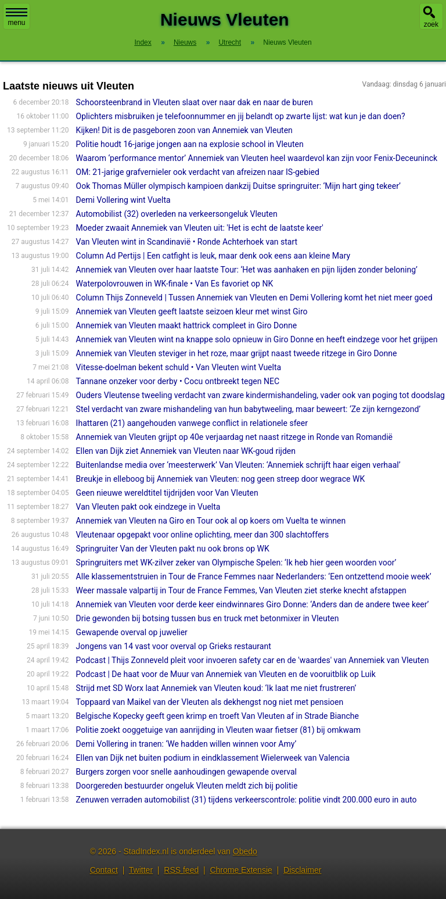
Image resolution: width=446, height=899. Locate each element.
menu (16, 17)
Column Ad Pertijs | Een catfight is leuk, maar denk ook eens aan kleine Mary (213, 255)
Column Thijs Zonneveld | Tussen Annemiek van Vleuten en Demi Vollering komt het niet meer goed (254, 297)
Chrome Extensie (241, 870)
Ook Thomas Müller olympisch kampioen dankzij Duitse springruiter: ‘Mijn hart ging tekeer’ (238, 186)
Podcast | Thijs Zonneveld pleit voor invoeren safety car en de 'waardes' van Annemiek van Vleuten (252, 660)
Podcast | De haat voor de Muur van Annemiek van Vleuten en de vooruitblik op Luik (226, 674)
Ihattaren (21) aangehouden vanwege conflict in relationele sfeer (192, 423)
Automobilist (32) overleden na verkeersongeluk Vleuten (177, 214)
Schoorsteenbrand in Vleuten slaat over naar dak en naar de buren (194, 102)
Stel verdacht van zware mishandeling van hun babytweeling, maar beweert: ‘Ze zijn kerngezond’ (248, 409)
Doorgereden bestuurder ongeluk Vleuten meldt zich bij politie (187, 785)
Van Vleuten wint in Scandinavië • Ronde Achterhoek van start (187, 241)
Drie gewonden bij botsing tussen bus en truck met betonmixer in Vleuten (207, 618)
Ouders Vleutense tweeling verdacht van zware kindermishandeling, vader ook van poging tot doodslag (260, 395)
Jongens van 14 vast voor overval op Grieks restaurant (173, 646)
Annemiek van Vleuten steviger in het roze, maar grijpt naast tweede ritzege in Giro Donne (236, 353)
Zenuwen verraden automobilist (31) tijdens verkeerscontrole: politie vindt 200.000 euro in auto (246, 799)
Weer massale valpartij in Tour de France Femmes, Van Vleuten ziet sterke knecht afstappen (241, 590)
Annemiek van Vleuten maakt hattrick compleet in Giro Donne (186, 325)
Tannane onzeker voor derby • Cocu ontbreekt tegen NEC (177, 381)
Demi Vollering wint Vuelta (123, 200)
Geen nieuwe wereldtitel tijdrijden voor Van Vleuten (167, 492)
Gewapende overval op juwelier (132, 632)
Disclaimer (302, 870)
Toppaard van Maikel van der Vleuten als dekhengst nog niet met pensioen (210, 702)
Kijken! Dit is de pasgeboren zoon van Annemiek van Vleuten (184, 130)
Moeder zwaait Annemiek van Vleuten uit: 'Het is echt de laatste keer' (199, 227)
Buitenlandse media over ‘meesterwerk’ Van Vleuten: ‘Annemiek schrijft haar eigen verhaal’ (238, 465)
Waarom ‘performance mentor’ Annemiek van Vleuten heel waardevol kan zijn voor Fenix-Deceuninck (256, 158)
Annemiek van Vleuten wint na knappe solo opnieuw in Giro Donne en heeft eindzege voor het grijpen (257, 339)
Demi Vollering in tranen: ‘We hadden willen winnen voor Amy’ (186, 743)
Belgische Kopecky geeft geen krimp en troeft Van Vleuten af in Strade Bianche (217, 716)
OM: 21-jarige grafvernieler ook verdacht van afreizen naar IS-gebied (197, 172)
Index (142, 42)
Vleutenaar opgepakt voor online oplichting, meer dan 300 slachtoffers (202, 534)
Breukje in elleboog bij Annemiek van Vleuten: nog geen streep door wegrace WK (220, 478)
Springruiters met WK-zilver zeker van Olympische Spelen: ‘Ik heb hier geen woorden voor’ (236, 562)
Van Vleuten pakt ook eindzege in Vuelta (148, 506)
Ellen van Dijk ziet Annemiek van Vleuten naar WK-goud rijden (186, 451)
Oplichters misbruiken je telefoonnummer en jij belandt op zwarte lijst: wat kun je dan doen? (240, 116)
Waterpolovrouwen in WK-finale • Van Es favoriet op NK (175, 283)
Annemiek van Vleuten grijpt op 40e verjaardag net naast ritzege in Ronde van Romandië (234, 437)
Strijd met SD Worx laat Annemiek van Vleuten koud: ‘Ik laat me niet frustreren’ (216, 688)
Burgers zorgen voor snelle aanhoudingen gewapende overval (186, 771)
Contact (104, 870)
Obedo (245, 851)
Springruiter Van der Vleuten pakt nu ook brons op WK (172, 548)
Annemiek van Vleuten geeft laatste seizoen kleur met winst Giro (192, 311)
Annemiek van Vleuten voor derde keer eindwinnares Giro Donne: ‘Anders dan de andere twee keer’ (252, 604)
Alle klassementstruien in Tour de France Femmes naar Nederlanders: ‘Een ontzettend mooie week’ (253, 576)
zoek (431, 24)
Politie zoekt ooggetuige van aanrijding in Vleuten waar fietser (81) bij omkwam (218, 730)
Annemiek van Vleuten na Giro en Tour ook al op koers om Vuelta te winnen (211, 520)
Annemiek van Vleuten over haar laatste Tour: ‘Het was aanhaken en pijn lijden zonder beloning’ (247, 269)
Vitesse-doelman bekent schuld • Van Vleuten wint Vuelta (179, 367)
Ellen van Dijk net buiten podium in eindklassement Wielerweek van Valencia (213, 757)
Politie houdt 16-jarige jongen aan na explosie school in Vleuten (190, 144)
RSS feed (181, 870)
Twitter (141, 870)
